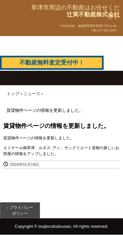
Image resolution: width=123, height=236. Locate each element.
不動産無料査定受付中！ (51, 62)
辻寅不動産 (21, 24)
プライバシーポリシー (21, 210)
